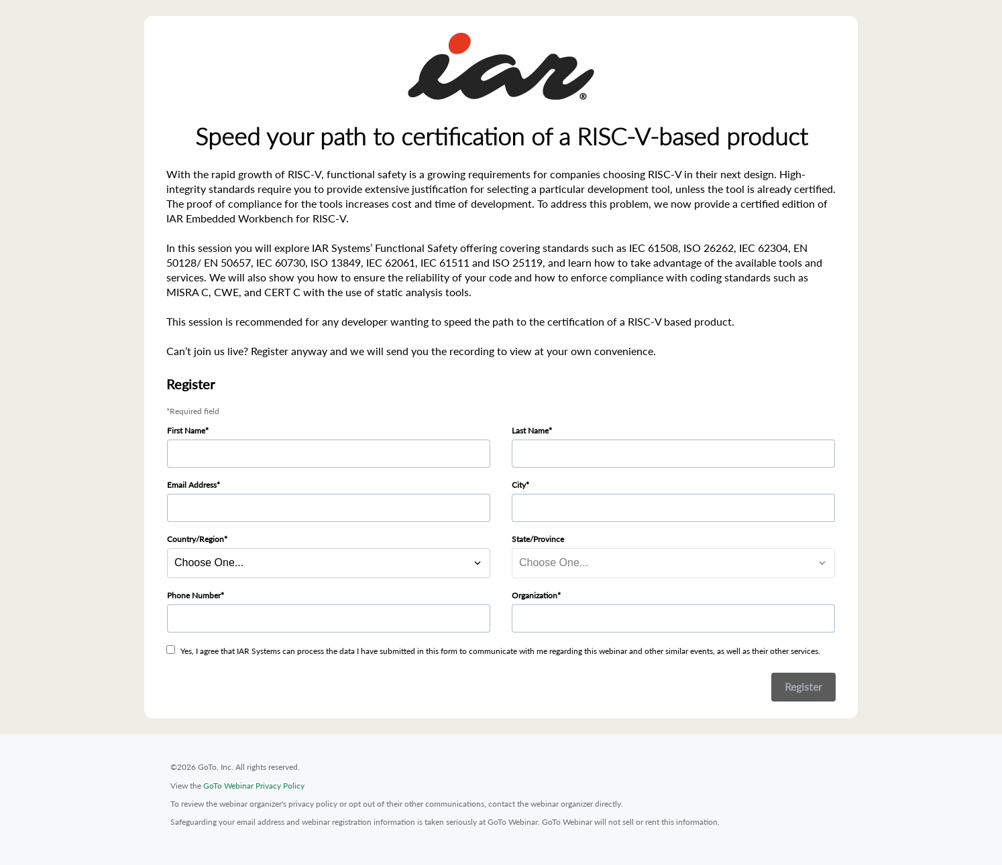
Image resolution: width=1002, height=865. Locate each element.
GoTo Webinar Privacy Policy (253, 786)
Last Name (530, 430)
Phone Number (194, 595)
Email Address (192, 485)
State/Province (538, 539)
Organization (534, 595)
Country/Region (195, 539)
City (519, 485)
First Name (186, 430)
